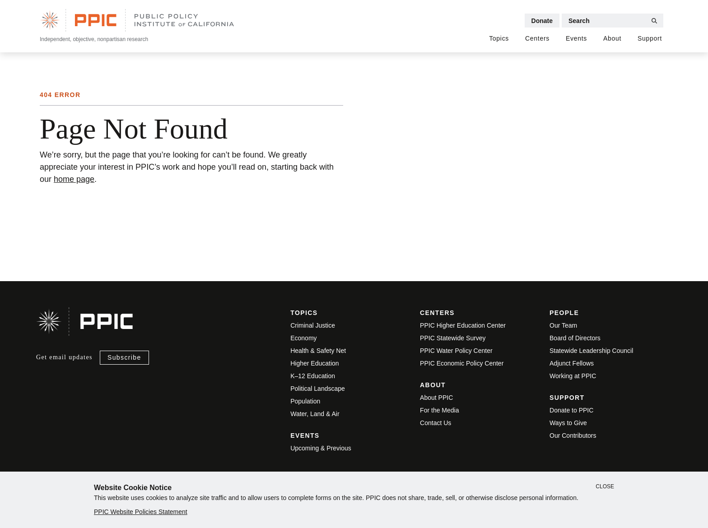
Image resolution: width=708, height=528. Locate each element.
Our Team (563, 325)
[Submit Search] (654, 20)
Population (305, 401)
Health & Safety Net (318, 350)
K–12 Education (312, 376)
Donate (542, 20)
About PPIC (436, 397)
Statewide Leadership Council (591, 350)
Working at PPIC (573, 376)
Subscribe (124, 357)
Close (605, 486)
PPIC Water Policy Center (456, 350)
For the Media (439, 410)
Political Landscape (317, 388)
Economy (303, 338)
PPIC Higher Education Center (463, 325)
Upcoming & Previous (320, 448)
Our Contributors (573, 435)
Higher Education (314, 363)
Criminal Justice (312, 325)
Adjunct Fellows (572, 363)
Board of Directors (575, 338)
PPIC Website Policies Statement (140, 511)
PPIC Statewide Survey (453, 338)
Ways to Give (568, 422)
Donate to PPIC (571, 410)
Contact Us (435, 422)
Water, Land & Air (314, 413)
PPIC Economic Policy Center (461, 363)
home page (74, 179)
